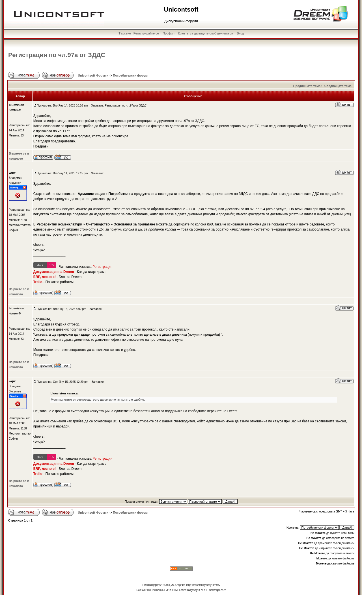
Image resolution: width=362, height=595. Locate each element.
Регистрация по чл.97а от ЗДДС (56, 54)
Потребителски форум (130, 75)
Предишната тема (306, 86)
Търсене (124, 33)
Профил (168, 33)
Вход (240, 33)
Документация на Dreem (53, 272)
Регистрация (102, 267)
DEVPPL (167, 590)
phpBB (158, 585)
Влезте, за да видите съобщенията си (205, 33)
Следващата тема (338, 86)
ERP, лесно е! (44, 277)
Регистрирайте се (146, 33)
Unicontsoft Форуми (93, 75)
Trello (37, 282)
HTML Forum (179, 590)
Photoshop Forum (217, 590)
